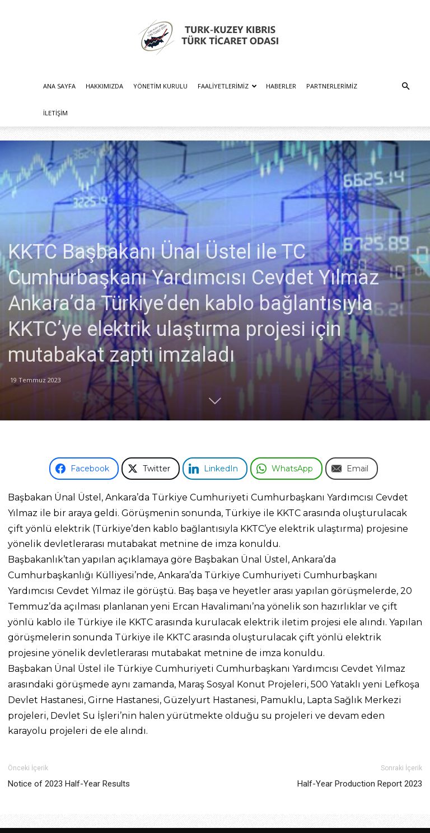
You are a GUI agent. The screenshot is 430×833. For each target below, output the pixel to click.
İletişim (55, 113)
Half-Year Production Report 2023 (359, 757)
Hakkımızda (104, 86)
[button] (405, 86)
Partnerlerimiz (331, 86)
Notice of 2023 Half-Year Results (69, 757)
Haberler (281, 86)
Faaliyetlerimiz (227, 86)
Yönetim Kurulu (160, 86)
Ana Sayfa (59, 86)
